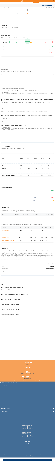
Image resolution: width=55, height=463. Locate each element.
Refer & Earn (43, 2)
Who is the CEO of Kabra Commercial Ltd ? (10, 314)
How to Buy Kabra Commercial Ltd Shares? (10, 304)
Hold (31, 42)
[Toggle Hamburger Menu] (54, 5)
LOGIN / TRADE (48, 2)
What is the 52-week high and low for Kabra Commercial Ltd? (14, 294)
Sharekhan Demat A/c (24, 13)
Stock (5, 7)
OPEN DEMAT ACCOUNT (46, 5)
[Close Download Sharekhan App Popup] (54, 1)
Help (40, 2)
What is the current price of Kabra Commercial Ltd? (12, 287)
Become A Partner (36, 2)
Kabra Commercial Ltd (11, 7)
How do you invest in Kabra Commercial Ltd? (10, 309)
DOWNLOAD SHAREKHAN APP (28, 0)
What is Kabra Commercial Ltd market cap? (10, 299)
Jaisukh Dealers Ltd (5, 233)
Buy (16, 42)
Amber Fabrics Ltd (5, 230)
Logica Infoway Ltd (5, 237)
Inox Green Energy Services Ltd (8, 240)
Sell (45, 42)
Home (2, 7)
